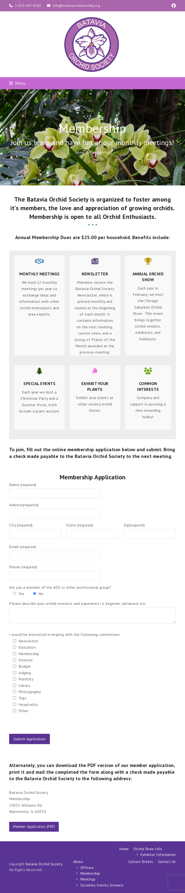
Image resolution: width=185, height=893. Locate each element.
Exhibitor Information (158, 854)
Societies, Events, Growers (102, 885)
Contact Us (167, 861)
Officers (87, 867)
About (78, 861)
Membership (90, 873)
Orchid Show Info (147, 849)
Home (124, 849)
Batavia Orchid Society (44, 864)
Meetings (88, 879)
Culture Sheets (140, 861)
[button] (17, 83)
